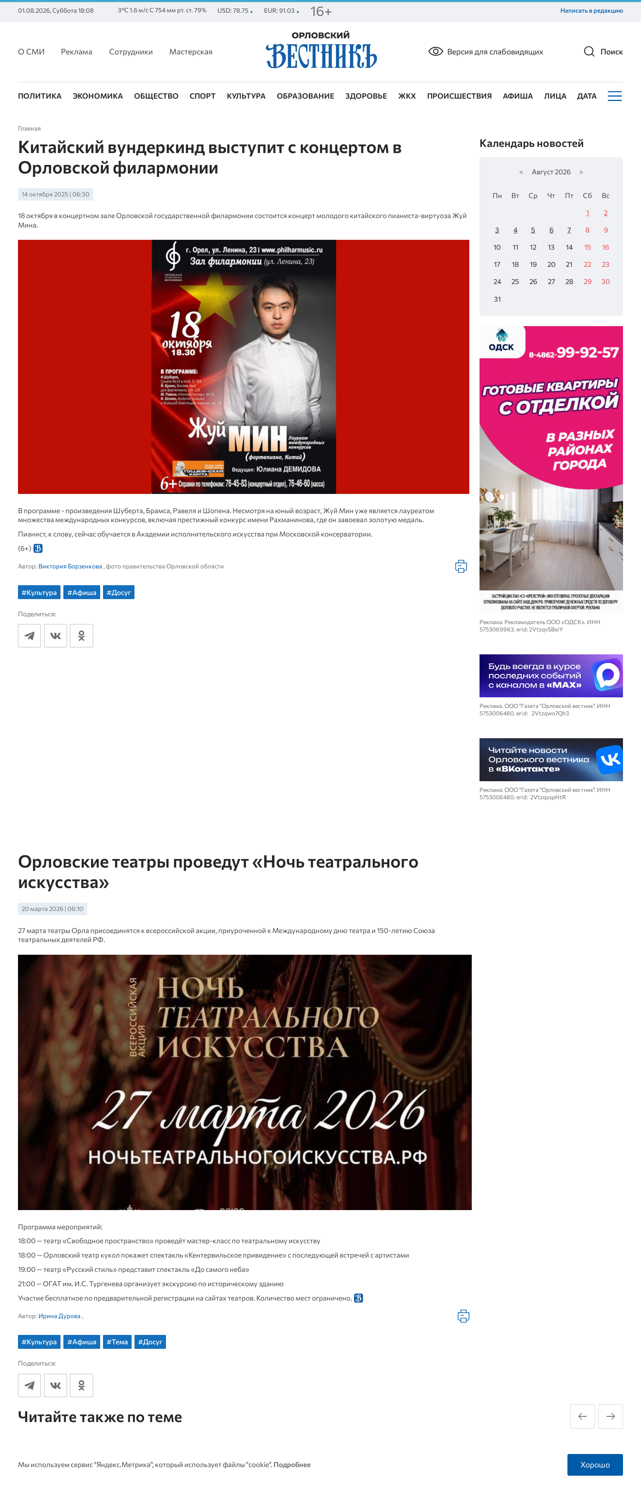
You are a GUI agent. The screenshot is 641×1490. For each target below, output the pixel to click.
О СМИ (31, 51)
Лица (555, 95)
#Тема (117, 1341)
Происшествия (459, 95)
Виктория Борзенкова (70, 566)
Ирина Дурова (59, 1315)
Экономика (98, 95)
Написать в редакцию (591, 10)
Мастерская (191, 51)
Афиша (518, 95)
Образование (305, 95)
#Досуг (119, 592)
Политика (40, 95)
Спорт (203, 95)
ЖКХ (407, 95)
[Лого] (320, 51)
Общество (156, 95)
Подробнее (292, 1464)
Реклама (76, 51)
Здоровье (366, 95)
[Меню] (614, 96)
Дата (587, 95)
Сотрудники (131, 51)
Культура (246, 95)
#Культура (39, 592)
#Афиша (81, 592)
